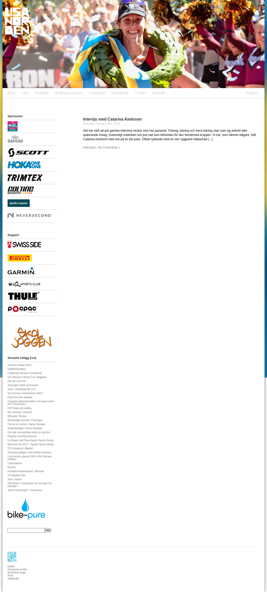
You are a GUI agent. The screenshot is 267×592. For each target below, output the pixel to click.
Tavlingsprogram (69, 93)
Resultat (42, 93)
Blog (11, 93)
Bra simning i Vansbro (20, 412)
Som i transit (15, 479)
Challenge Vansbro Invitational (25, 373)
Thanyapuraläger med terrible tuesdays (29, 452)
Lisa (24, 93)
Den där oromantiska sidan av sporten (29, 432)
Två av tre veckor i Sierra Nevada (26, 424)
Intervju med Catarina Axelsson (112, 119)
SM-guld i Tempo (17, 416)
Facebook (120, 93)
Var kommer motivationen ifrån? (25, 393)
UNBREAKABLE (17, 369)
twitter (11, 566)
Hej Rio (12, 467)
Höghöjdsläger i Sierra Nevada (25, 428)
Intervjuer (89, 147)
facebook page (17, 572)
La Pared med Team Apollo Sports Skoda (31, 440)
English (252, 93)
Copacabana (15, 463)
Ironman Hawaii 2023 (19, 365)
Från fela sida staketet (20, 397)
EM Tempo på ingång (19, 408)
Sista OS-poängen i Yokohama (25, 490)
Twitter (140, 93)
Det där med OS (17, 381)
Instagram (97, 93)
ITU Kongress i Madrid (20, 448)
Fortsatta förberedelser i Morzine (26, 471)
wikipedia (13, 578)
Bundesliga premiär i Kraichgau (25, 420)
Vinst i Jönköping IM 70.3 (22, 389)
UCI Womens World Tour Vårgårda (27, 377)
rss (33, 358)
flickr (10, 575)
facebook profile (17, 569)
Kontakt (158, 93)
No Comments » (109, 147)
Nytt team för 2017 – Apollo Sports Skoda (31, 444)
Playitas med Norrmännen (22, 436)
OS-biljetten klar (16, 475)
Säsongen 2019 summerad (23, 385)
